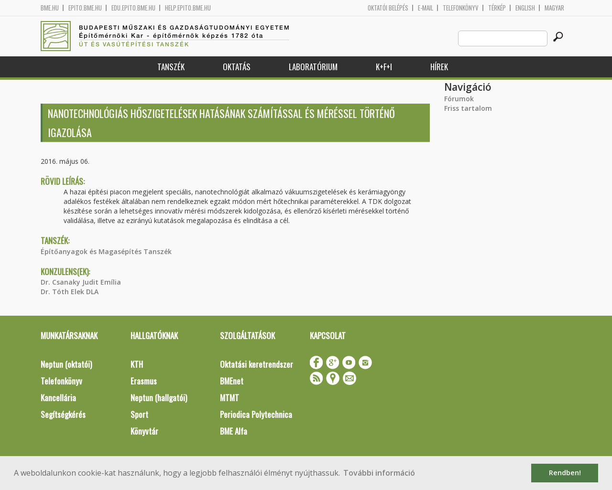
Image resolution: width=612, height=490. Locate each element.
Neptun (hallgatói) (159, 398)
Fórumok (459, 98)
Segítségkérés (63, 414)
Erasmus (144, 381)
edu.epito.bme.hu (133, 8)
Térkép (497, 8)
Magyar (554, 8)
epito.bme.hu (85, 8)
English (525, 8)
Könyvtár (144, 431)
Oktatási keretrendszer (256, 364)
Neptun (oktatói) (66, 364)
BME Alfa (233, 431)
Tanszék (171, 67)
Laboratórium (313, 67)
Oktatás (237, 67)
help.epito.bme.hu (188, 8)
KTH (137, 364)
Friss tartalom (468, 108)
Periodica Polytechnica (256, 414)
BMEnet (231, 381)
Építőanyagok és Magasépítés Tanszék (106, 251)
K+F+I (384, 67)
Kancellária (58, 398)
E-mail (425, 8)
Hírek (439, 67)
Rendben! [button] (565, 472)
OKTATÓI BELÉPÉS (388, 8)
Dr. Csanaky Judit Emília (81, 282)
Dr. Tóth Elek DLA (69, 291)
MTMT (229, 398)
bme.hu (50, 8)
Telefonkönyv (461, 8)
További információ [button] (379, 473)
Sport (139, 414)
